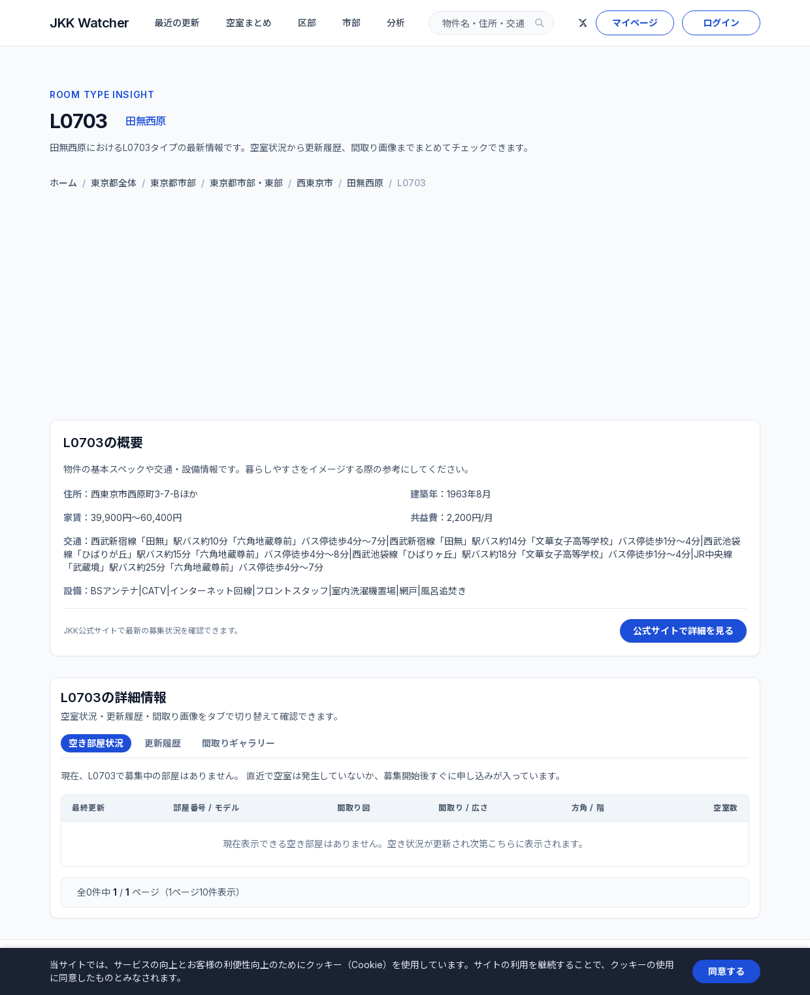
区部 (307, 22)
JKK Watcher (89, 23)
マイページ (635, 22)
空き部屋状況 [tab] (96, 743)
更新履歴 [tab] (162, 743)
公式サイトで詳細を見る (683, 630)
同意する (726, 971)
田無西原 (145, 120)
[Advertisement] (405, 307)
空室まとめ (249, 22)
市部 (351, 22)
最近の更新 (177, 22)
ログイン (721, 22)
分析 (396, 22)
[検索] (539, 23)
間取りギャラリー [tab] (238, 743)
